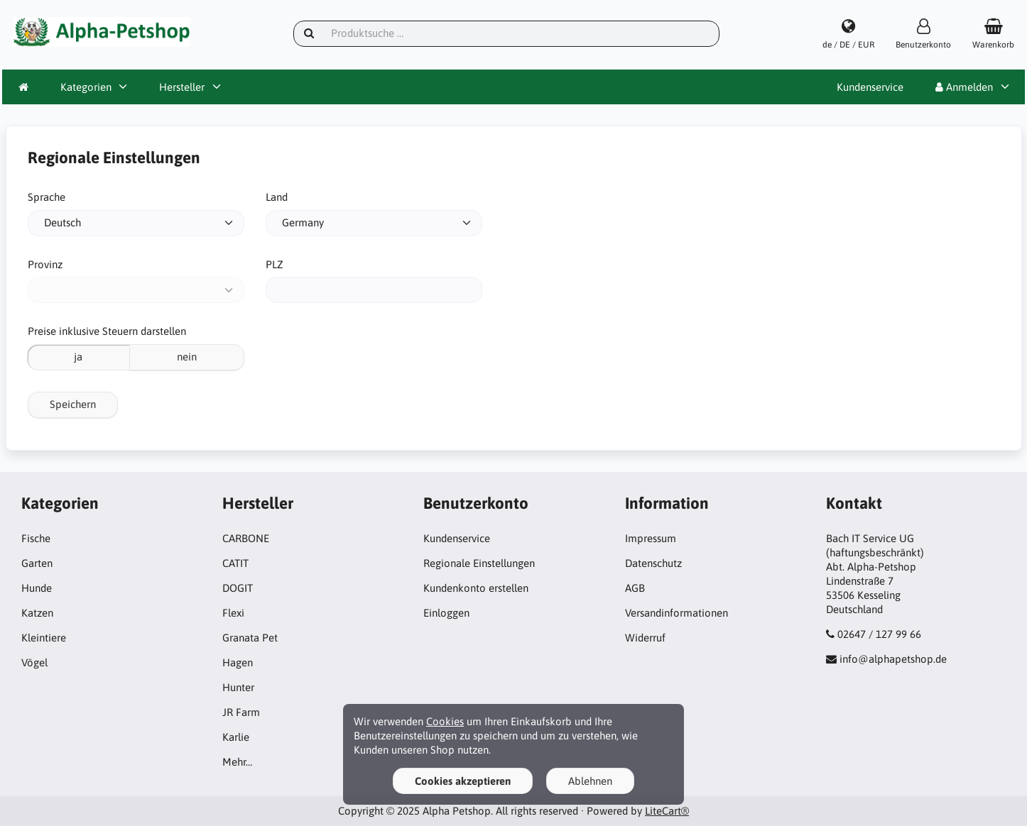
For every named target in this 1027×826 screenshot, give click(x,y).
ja (78, 357)
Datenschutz (653, 563)
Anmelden (964, 87)
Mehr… (237, 762)
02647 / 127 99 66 (879, 634)
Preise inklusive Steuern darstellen (107, 331)
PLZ (274, 264)
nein (187, 357)
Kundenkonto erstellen (475, 588)
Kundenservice (870, 87)
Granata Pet (250, 638)
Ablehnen (590, 781)
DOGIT (237, 588)
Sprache (46, 197)
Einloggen (446, 613)
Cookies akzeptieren (463, 781)
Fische (35, 538)
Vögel (34, 662)
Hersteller (182, 87)
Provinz (45, 264)
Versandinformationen (676, 613)
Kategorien (86, 87)
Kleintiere (43, 638)
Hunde (36, 588)
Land (277, 197)
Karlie (235, 737)
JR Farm (241, 712)
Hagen (237, 662)
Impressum (650, 538)
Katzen (37, 613)
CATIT (235, 563)
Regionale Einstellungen (479, 563)
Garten (37, 563)
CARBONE (245, 538)
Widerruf (645, 638)
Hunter (238, 687)
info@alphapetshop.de (893, 659)
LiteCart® (667, 811)
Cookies (445, 721)
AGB (635, 588)
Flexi (233, 613)
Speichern (73, 404)
